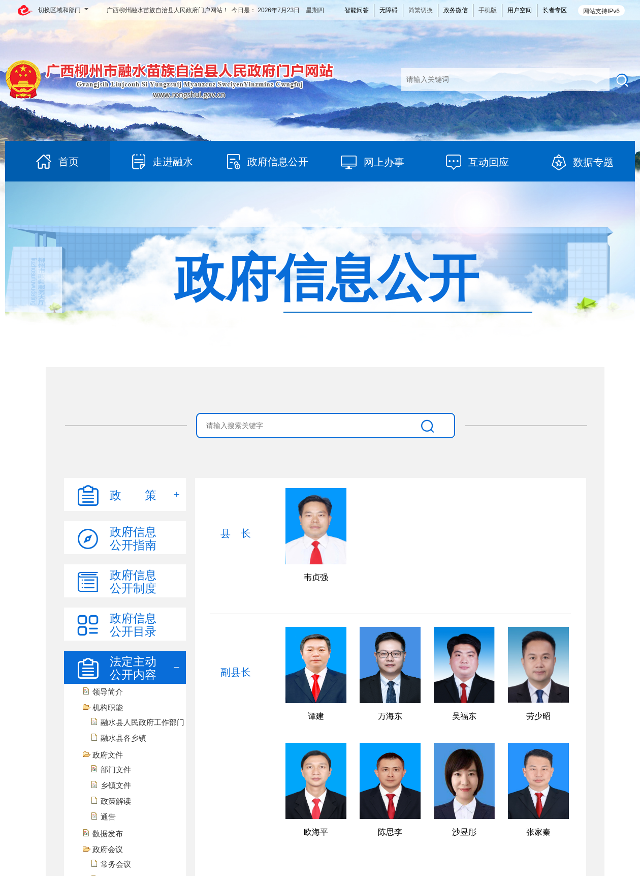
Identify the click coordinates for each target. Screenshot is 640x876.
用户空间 (519, 10)
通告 (108, 817)
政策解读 (116, 801)
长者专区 (554, 10)
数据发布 (107, 833)
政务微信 (455, 10)
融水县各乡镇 (123, 738)
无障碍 (388, 10)
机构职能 (107, 707)
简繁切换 (420, 10)
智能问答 (356, 10)
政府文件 (107, 755)
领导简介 (107, 692)
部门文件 (116, 769)
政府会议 (107, 849)
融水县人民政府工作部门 (142, 722)
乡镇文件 (116, 785)
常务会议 (116, 864)
